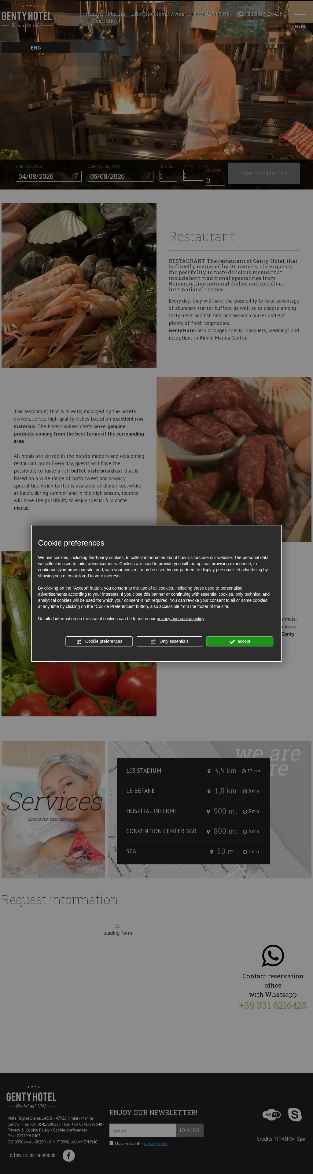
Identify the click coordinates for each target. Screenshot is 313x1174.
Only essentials (169, 641)
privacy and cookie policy (180, 618)
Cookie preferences (99, 641)
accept (240, 641)
